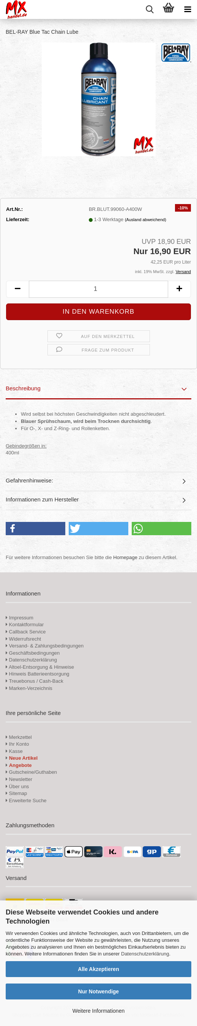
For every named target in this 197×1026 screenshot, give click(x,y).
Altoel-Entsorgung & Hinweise (40, 667)
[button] (17, 289)
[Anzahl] (98, 289)
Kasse (14, 751)
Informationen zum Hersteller (42, 499)
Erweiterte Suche (26, 800)
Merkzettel (19, 737)
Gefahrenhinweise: (29, 480)
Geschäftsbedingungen (33, 653)
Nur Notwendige (98, 991)
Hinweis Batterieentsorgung (37, 674)
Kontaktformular (25, 624)
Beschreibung (23, 388)
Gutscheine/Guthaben (31, 772)
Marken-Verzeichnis (29, 688)
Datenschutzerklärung (145, 954)
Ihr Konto (17, 744)
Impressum (21, 618)
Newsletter (19, 779)
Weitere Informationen (98, 1011)
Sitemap (16, 793)
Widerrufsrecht (23, 639)
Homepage (125, 557)
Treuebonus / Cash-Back (34, 681)
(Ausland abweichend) (145, 219)
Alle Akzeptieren (98, 969)
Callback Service (26, 632)
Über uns (17, 786)
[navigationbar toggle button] (187, 9)
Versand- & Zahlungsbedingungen (45, 646)
